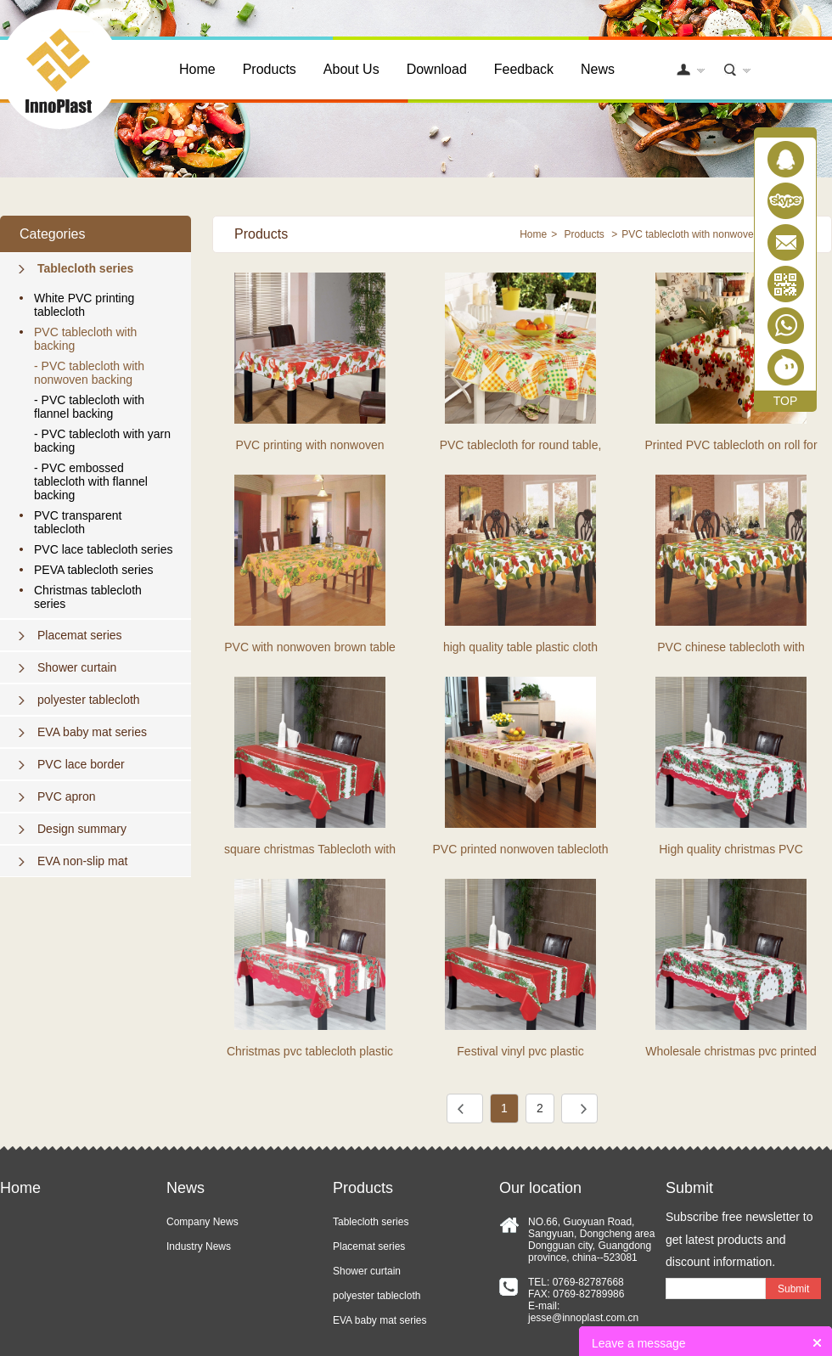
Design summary (81, 829)
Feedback (524, 69)
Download (437, 69)
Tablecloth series (85, 268)
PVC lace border (81, 764)
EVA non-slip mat (82, 861)
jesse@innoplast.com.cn (583, 1318)
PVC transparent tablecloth (78, 522)
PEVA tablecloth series (94, 570)
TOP (785, 401)
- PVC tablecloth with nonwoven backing (89, 372)
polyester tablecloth (88, 699)
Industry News (198, 1246)
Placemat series (79, 635)
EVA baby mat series (92, 732)
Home (197, 69)
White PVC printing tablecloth (84, 304)
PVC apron (66, 796)
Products (269, 69)
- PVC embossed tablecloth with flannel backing (91, 481)
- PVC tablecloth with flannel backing (89, 406)
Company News (202, 1222)
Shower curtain (76, 667)
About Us (351, 69)
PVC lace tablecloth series (103, 549)
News (598, 69)
